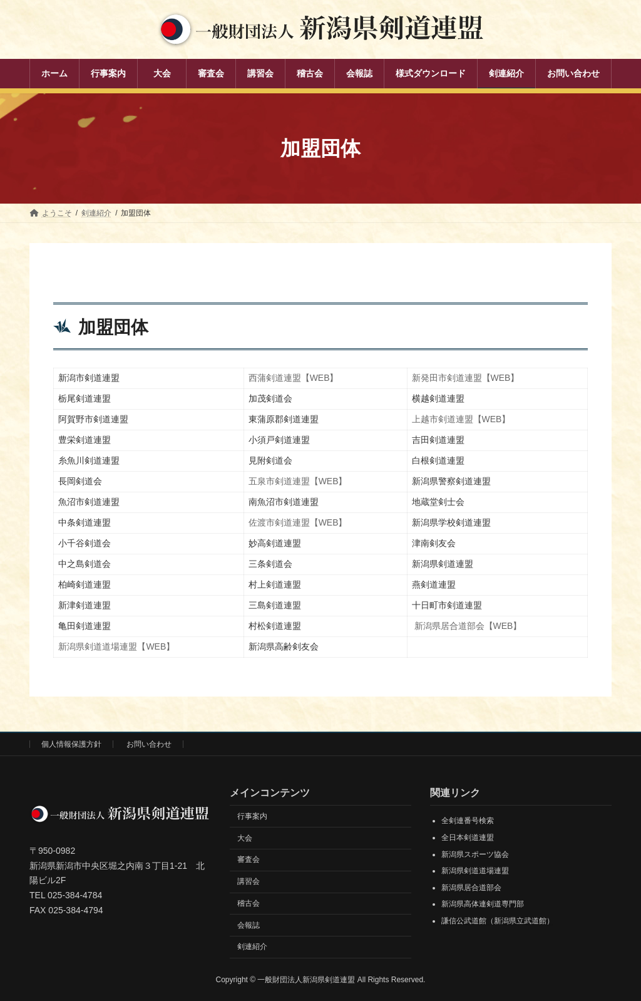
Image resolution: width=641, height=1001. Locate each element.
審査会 (248, 859)
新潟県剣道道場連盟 (475, 870)
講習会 (248, 881)
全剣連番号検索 (467, 821)
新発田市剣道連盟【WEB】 (466, 378)
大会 (244, 838)
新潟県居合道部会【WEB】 (467, 626)
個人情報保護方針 (71, 744)
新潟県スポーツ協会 (475, 854)
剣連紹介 (252, 947)
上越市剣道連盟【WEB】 (461, 419)
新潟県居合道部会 (471, 887)
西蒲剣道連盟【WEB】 (294, 378)
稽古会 (248, 903)
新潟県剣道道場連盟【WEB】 (116, 646)
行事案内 (252, 816)
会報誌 (248, 925)
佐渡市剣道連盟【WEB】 (298, 522)
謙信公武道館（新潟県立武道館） (497, 920)
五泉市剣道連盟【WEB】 (298, 481)
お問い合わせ (149, 744)
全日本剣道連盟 (467, 837)
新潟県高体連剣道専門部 (482, 904)
